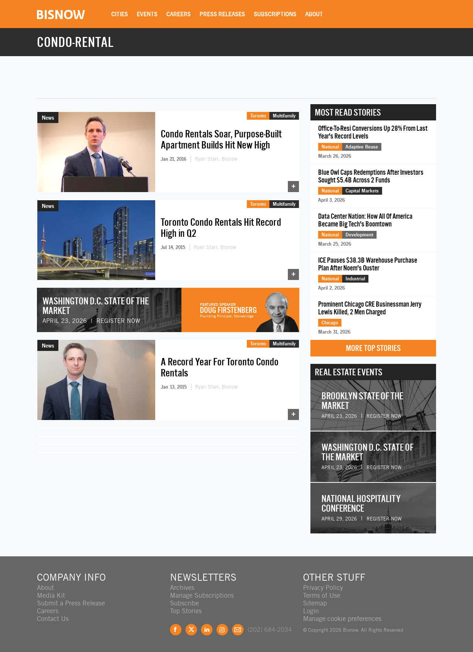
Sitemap (315, 603)
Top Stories (186, 611)
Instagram (222, 629)
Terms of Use (321, 595)
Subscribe (184, 603)
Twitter (191, 629)
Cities (119, 14)
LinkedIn (206, 629)
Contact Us (53, 618)
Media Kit (51, 595)
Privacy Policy (323, 587)
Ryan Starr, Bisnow (216, 159)
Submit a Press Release (71, 603)
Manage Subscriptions (202, 595)
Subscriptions (275, 14)
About (314, 14)
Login (311, 611)
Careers (178, 14)
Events (147, 14)
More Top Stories (373, 348)
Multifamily (284, 116)
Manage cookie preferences (342, 618)
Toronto (258, 116)
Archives (182, 587)
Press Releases (222, 14)
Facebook (175, 629)
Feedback (238, 629)
